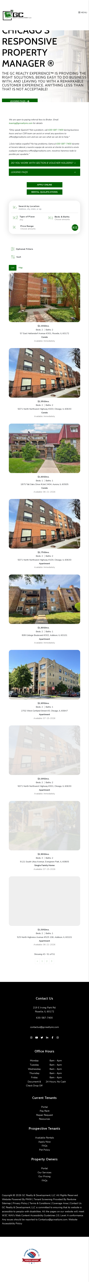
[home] (17, 15)
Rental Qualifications (44, 192)
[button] (44, 163)
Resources (44, 1119)
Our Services (44, 1172)
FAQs (44, 1145)
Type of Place (27, 217)
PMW (29, 1199)
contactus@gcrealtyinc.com (44, 1027)
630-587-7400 (55, 130)
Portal (44, 1107)
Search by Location (29, 206)
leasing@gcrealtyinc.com (20, 123)
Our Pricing (44, 1176)
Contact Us (75, 1203)
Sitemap (6, 1203)
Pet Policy (44, 1149)
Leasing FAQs (20, 101)
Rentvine (71, 1199)
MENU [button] (82, 12)
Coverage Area (60, 1203)
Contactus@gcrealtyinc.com (52, 1219)
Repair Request (44, 1115)
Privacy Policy (20, 1203)
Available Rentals (44, 1137)
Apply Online (44, 184)
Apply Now (44, 1141)
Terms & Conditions (39, 1203)
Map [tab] (21, 267)
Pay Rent (44, 1111)
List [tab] (12, 267)
